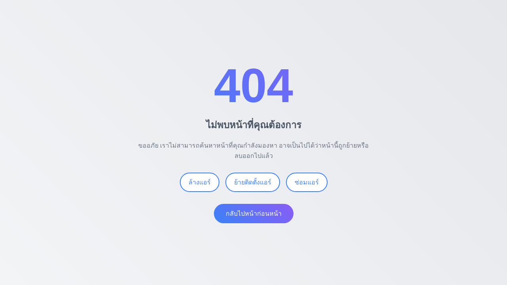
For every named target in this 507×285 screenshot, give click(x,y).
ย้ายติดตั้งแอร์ (252, 182)
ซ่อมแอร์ (307, 182)
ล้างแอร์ (200, 182)
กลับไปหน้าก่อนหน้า (254, 213)
